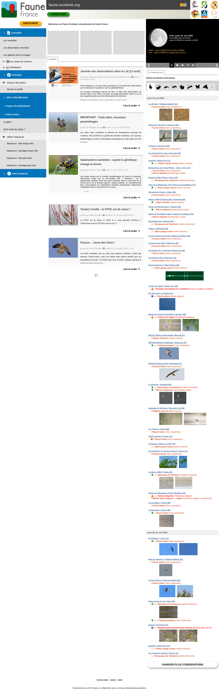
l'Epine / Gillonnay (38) (158, 229)
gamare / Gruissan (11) (158, 625)
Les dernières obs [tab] (156, 72)
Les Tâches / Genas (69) (158, 429)
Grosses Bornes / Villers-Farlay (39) (163, 265)
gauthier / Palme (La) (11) (159, 161)
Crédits (119, 680)
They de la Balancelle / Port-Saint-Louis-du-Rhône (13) (171, 185)
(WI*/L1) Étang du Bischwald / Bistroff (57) (166, 335)
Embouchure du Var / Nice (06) (161, 601)
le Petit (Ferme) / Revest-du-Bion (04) (164, 580)
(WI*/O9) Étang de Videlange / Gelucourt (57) (167, 343)
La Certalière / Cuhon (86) (159, 503)
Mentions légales (102, 680)
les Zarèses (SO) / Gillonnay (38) (162, 258)
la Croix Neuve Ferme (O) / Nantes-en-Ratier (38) (169, 236)
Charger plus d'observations (182, 664)
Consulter (58, 14)
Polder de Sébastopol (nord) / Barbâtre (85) (167, 493)
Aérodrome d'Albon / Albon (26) (162, 192)
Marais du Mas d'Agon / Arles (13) (162, 178)
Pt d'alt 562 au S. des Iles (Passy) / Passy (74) (168, 451)
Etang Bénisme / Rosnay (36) (161, 221)
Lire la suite (131, 105)
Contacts (113, 680)
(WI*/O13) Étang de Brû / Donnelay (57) (165, 364)
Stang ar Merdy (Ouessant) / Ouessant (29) (166, 200)
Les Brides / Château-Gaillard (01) (163, 104)
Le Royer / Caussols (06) (159, 146)
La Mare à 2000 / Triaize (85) (160, 472)
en (185, 5)
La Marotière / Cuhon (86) (159, 510)
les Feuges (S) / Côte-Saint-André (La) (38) (166, 251)
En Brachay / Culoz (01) (158, 538)
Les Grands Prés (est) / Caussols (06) (164, 153)
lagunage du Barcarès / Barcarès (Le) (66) (166, 408)
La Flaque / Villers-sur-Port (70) (161, 444)
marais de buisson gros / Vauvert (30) (164, 207)
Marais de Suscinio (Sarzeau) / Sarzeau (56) (167, 314)
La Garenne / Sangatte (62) (159, 385)
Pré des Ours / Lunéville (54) (160, 293)
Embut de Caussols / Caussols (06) (163, 125)
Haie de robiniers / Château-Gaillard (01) (165, 559)
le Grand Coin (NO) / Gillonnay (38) (163, 243)
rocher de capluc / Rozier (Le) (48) (163, 286)
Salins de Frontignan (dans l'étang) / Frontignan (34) (171, 214)
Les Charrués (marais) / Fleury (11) (163, 653)
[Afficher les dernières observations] (160, 78)
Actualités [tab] (53, 59)
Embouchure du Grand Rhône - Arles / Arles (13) (169, 168)
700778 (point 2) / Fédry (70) (160, 436)
